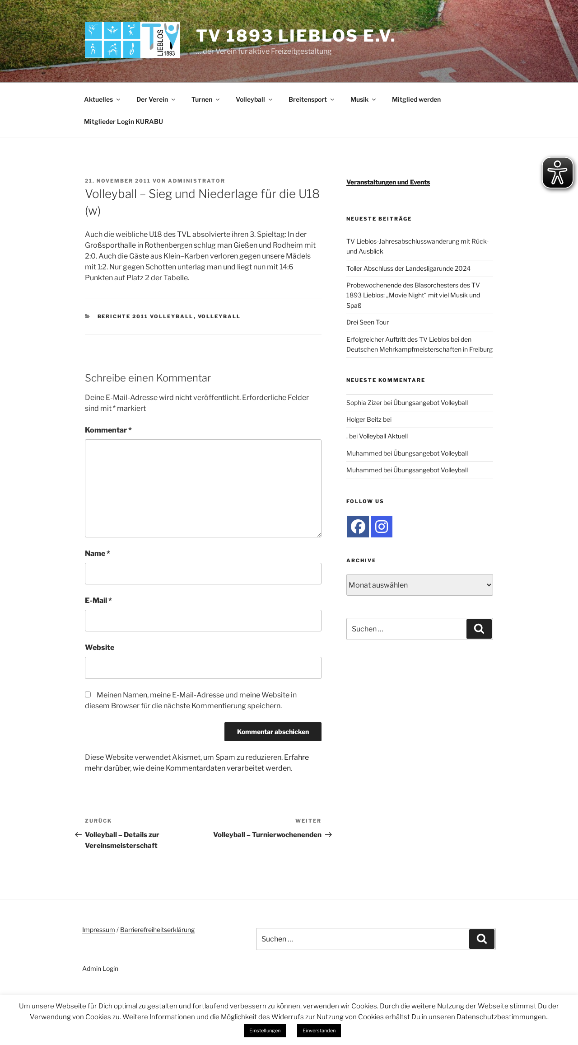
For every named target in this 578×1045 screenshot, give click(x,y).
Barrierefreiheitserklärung (157, 929)
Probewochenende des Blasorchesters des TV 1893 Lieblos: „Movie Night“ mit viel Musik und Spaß (413, 295)
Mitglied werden (416, 99)
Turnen (206, 99)
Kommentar (108, 430)
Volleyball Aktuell (383, 436)
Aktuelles (102, 99)
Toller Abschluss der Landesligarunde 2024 (408, 268)
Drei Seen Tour (367, 322)
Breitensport (312, 99)
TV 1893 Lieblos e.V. (296, 36)
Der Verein (156, 99)
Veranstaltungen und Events (388, 182)
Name (97, 553)
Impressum (98, 929)
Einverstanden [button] (319, 1030)
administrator (196, 181)
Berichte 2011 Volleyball (146, 316)
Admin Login (100, 968)
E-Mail (98, 600)
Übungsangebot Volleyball (430, 402)
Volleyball (255, 99)
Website (99, 647)
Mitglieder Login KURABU (123, 121)
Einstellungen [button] (264, 1030)
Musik (363, 99)
